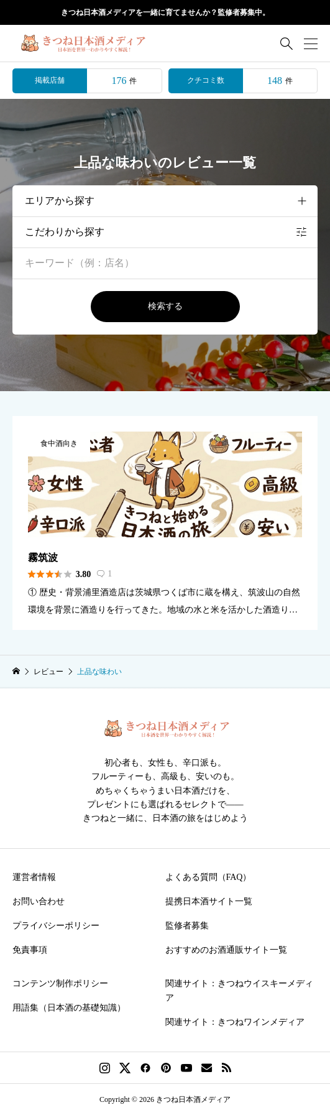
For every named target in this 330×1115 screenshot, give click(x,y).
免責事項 (29, 950)
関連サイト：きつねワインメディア (235, 1022)
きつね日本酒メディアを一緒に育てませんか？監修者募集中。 (165, 12)
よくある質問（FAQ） (208, 877)
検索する (165, 306)
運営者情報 (34, 877)
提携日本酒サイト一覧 (208, 901)
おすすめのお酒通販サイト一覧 (226, 950)
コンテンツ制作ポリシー (60, 983)
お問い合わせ (38, 901)
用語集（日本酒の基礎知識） (69, 1007)
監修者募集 (187, 925)
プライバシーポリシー (55, 925)
